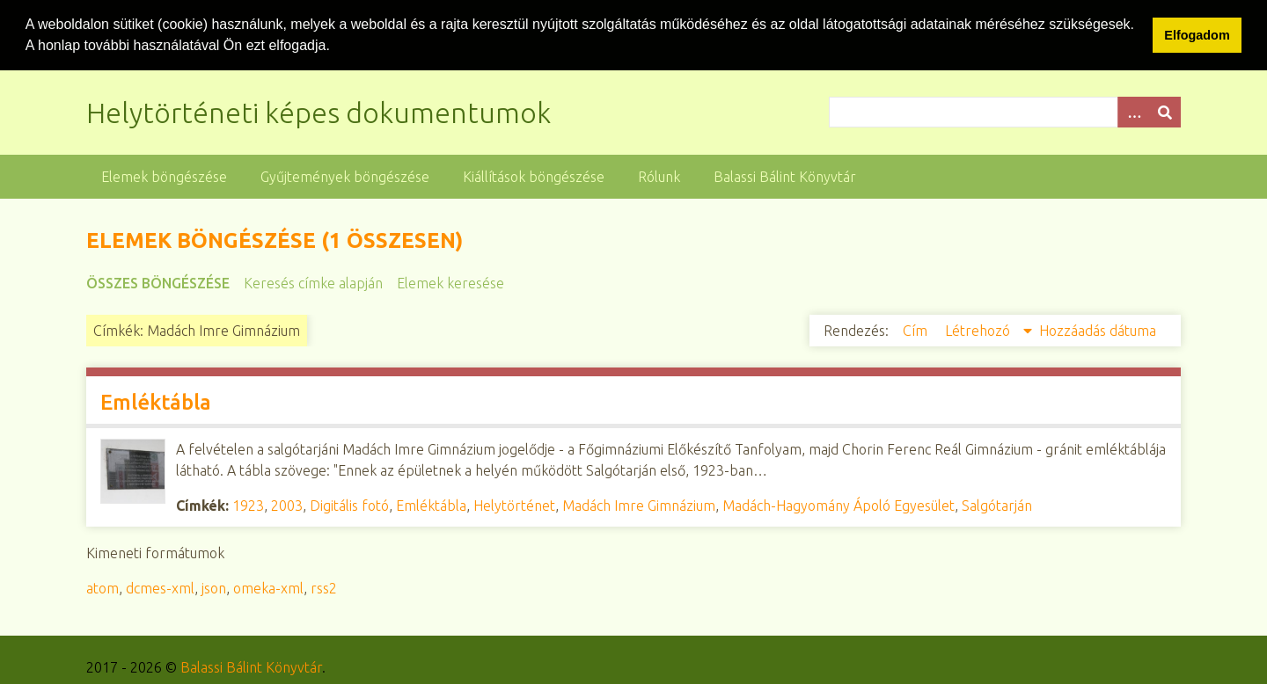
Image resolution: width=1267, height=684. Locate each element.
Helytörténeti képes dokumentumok (318, 111)
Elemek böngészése (164, 176)
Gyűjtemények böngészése (344, 176)
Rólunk (659, 176)
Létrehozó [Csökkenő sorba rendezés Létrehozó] (979, 330)
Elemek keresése (450, 282)
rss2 (324, 587)
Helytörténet (514, 505)
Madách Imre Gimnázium (638, 505)
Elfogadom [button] (1196, 35)
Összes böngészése (158, 282)
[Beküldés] (1165, 111)
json (213, 587)
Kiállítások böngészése (533, 176)
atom (102, 587)
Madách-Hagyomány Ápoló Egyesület (838, 505)
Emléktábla (155, 401)
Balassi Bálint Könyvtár (785, 176)
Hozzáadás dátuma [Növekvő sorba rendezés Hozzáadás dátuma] (1097, 330)
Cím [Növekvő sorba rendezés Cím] (917, 330)
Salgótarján (997, 505)
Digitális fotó (349, 505)
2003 (287, 505)
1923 (248, 505)
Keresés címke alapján (313, 282)
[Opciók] (1133, 111)
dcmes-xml (160, 587)
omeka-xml (268, 587)
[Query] (1005, 111)
